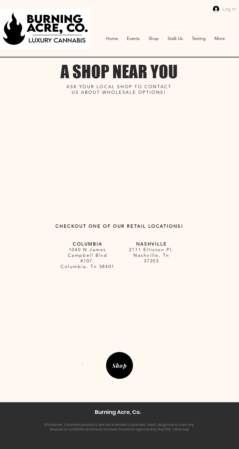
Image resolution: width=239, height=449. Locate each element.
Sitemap (181, 429)
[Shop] (119, 365)
